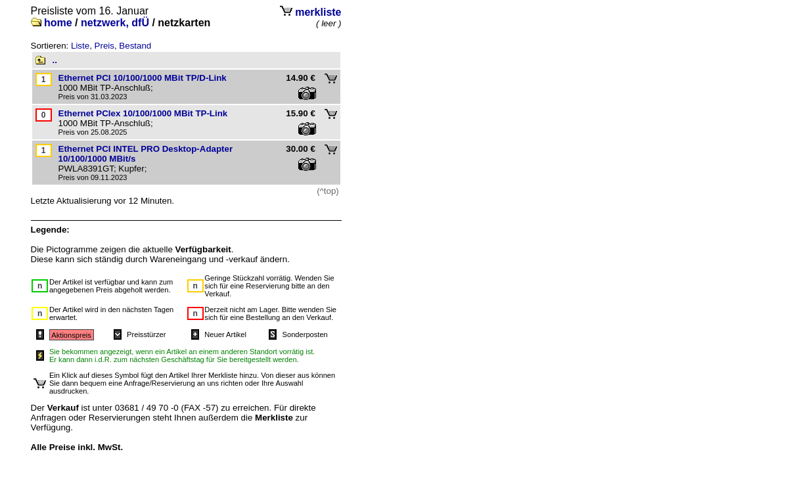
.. (55, 60)
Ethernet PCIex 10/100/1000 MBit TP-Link (143, 113)
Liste (80, 46)
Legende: (50, 230)
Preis (104, 46)
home (58, 22)
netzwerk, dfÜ (115, 22)
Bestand (135, 46)
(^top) (328, 191)
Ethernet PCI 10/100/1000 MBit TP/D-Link (142, 78)
